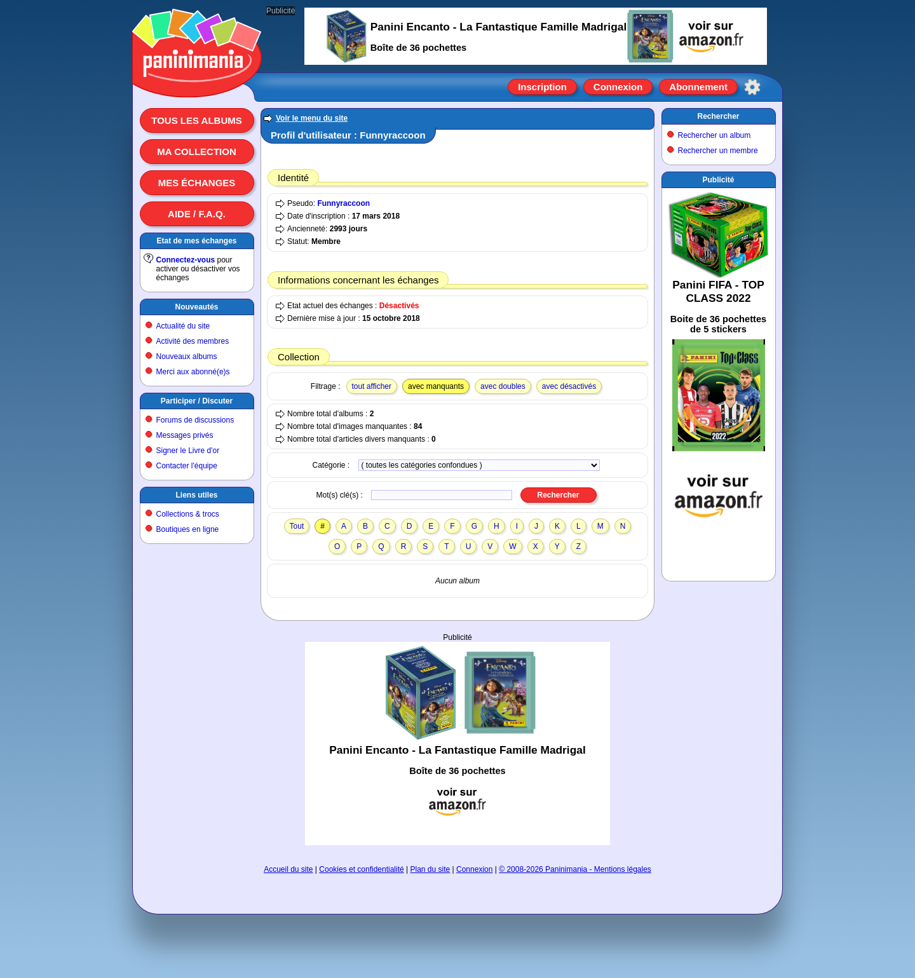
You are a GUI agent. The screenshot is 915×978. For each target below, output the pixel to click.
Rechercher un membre (718, 150)
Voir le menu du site (312, 118)
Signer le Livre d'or (188, 450)
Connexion (618, 86)
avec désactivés (569, 386)
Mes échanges (197, 182)
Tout (297, 526)
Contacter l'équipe (186, 465)
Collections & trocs (187, 514)
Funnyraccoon (343, 203)
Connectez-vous (185, 259)
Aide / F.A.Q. (197, 213)
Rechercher (718, 116)
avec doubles (502, 386)
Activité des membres (192, 341)
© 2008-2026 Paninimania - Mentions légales (575, 869)
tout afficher (371, 386)
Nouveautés (196, 306)
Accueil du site (288, 869)
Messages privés (185, 435)
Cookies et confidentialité (361, 869)
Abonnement (698, 86)
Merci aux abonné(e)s (193, 371)
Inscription (542, 86)
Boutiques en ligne (187, 529)
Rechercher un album (714, 135)
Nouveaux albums (186, 356)
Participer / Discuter (197, 401)
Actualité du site (183, 326)
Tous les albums (196, 120)
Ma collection (196, 151)
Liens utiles (196, 495)
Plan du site (430, 869)
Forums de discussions (195, 420)
